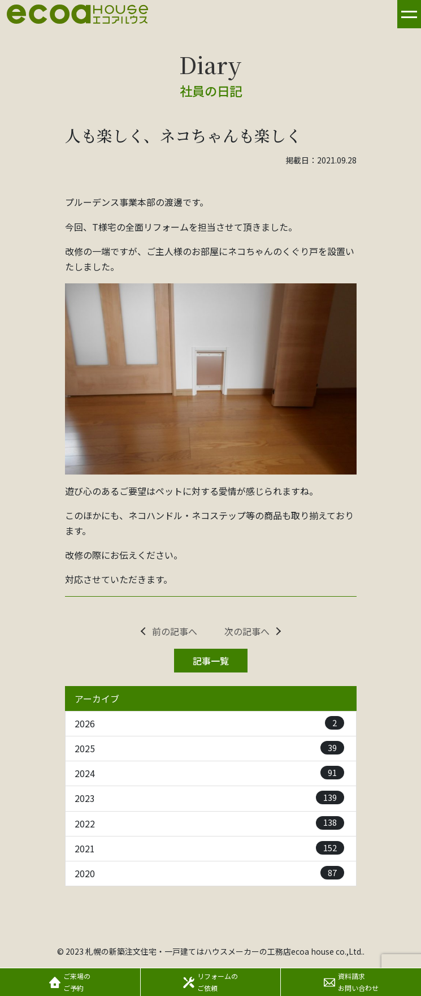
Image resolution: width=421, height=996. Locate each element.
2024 (209, 773)
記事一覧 (211, 660)
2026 (209, 723)
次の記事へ (247, 631)
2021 (209, 848)
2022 (209, 823)
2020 (209, 873)
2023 (209, 798)
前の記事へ (174, 631)
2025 (209, 748)
